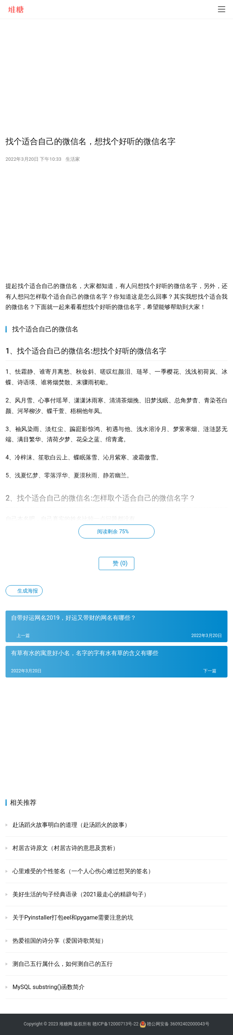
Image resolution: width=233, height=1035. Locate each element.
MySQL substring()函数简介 (48, 987)
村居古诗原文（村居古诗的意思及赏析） (65, 847)
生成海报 (24, 591)
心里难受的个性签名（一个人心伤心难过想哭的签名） (82, 871)
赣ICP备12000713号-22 (115, 1024)
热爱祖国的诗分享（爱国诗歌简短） (59, 940)
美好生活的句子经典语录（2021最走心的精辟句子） (80, 894)
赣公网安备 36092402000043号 (174, 1024)
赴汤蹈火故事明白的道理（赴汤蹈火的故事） (70, 824)
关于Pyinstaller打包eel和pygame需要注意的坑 (72, 917)
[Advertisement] (116, 77)
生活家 (73, 159)
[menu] (221, 9)
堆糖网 (66, 1024)
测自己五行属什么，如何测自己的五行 (62, 963)
